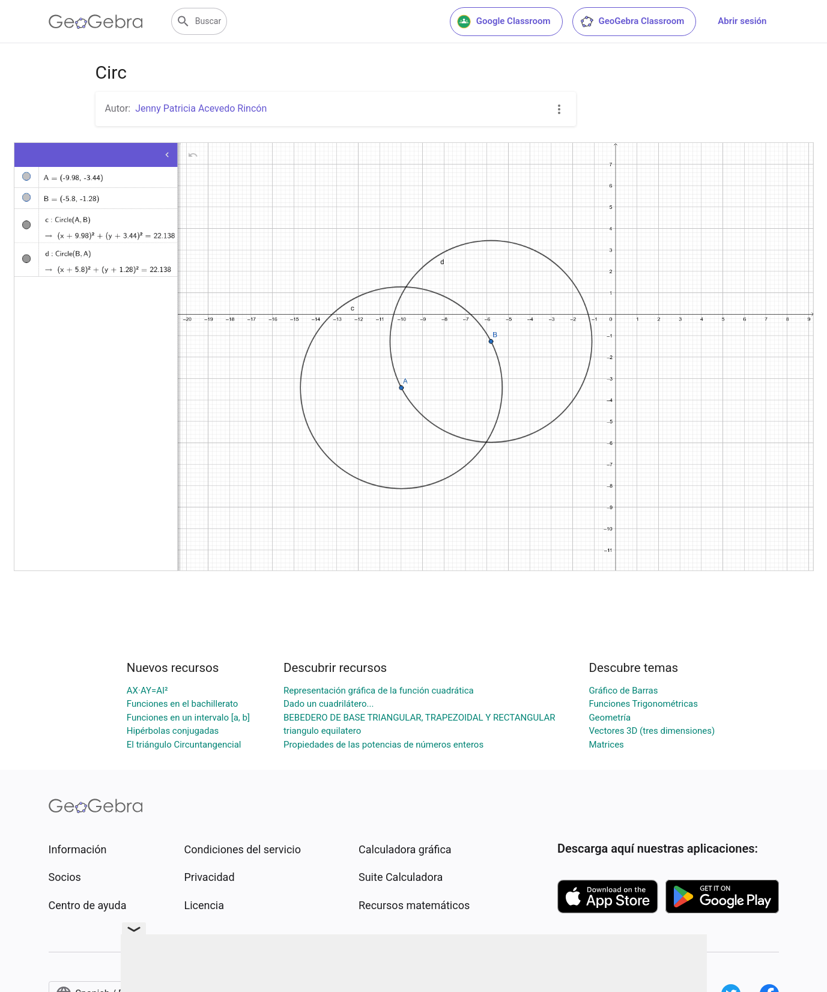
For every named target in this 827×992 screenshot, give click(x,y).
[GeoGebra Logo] (96, 21)
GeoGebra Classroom (632, 21)
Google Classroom (504, 21)
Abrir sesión (742, 21)
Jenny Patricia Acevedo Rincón (201, 108)
